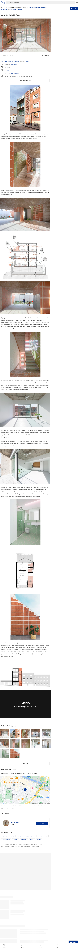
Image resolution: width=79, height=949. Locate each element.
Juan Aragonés (15, 73)
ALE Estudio (14, 64)
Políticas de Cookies (15, 9)
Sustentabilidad (6, 61)
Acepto (73, 8)
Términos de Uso (33, 7)
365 (8, 67)
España (27, 61)
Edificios (15, 839)
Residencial (15, 61)
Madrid (31, 839)
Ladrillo (12, 836)
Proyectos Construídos (30, 836)
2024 (8, 70)
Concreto (5, 836)
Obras (19, 836)
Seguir (42, 823)
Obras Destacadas (43, 836)
